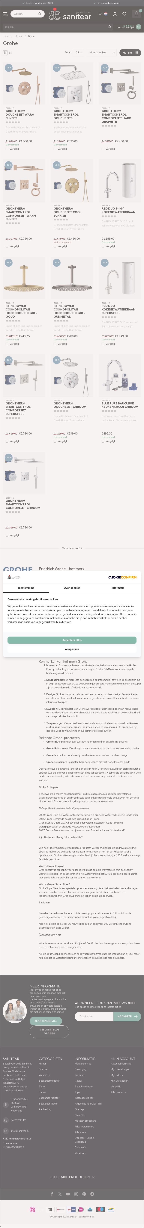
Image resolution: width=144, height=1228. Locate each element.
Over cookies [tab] (72, 587)
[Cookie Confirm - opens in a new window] (122, 577)
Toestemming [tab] (26, 587)
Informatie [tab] (118, 587)
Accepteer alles (72, 640)
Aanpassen (72, 649)
